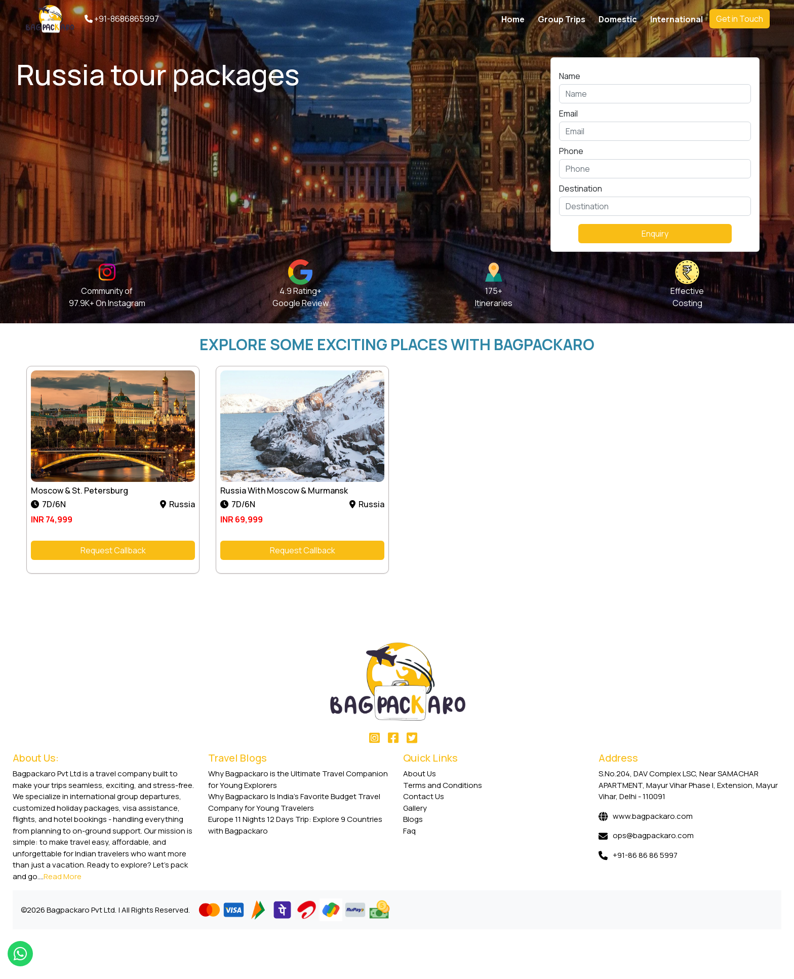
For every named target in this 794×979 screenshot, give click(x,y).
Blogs (413, 819)
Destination (580, 188)
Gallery (415, 808)
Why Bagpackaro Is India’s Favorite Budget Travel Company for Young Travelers (294, 802)
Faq (409, 830)
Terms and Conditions (442, 785)
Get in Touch (739, 18)
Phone (571, 151)
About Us (419, 773)
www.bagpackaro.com (653, 816)
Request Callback (113, 550)
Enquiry (655, 233)
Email (568, 113)
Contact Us (423, 796)
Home (513, 19)
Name (569, 76)
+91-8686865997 (122, 18)
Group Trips (561, 19)
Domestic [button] (618, 19)
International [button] (676, 19)
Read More (63, 876)
